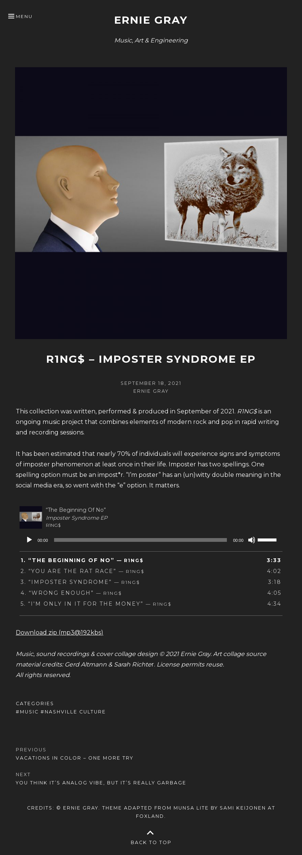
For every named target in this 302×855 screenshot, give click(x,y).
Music (29, 712)
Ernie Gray (151, 20)
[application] (151, 539)
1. (82, 560)
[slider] (140, 540)
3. (80, 582)
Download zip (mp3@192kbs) (59, 632)
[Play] (29, 540)
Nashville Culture (75, 712)
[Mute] (251, 540)
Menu (24, 16)
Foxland (150, 816)
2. (82, 571)
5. (96, 603)
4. (71, 593)
